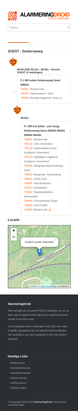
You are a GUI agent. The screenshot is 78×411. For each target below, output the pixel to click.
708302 (28, 174)
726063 (28, 205)
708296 (28, 165)
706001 (25, 89)
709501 (28, 179)
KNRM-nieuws (18, 383)
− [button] (13, 237)
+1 (60, 97)
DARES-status (18, 388)
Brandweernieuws (20, 368)
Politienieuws (17, 363)
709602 (28, 192)
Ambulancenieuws (20, 373)
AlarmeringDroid (43, 402)
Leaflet (33, 286)
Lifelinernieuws (18, 378)
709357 (25, 93)
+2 (49, 209)
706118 (28, 143)
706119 (28, 148)
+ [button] (13, 231)
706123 (28, 157)
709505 (28, 183)
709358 (25, 97)
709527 (28, 187)
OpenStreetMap (49, 286)
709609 (28, 200)
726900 (28, 209)
